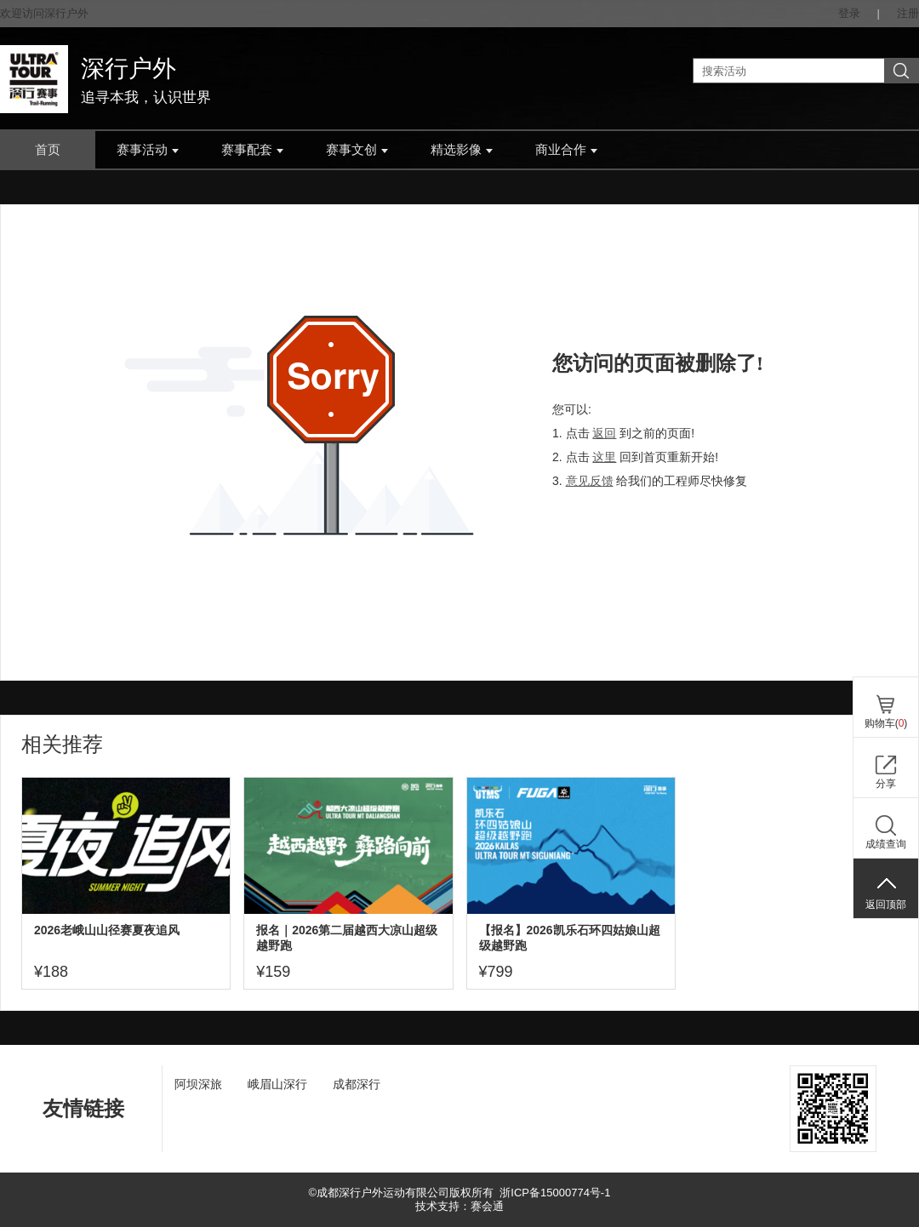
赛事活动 (148, 150)
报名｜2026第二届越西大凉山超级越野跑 (346, 937)
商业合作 (566, 150)
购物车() (886, 723)
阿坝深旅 (198, 1084)
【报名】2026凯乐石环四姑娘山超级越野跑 (569, 937)
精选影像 (462, 150)
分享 (886, 784)
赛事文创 (357, 150)
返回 (604, 433)
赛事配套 (252, 150)
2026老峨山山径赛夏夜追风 (107, 930)
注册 (908, 13)
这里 (604, 457)
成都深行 (356, 1084)
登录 (849, 13)
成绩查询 (885, 844)
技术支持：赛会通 (459, 1206)
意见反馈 (590, 481)
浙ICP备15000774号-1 (554, 1192)
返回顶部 (885, 904)
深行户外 (128, 68)
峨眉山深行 (277, 1084)
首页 (47, 150)
